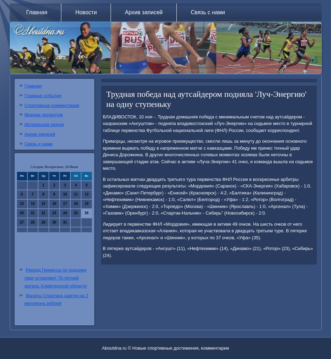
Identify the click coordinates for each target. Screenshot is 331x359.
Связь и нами (39, 144)
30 (54, 222)
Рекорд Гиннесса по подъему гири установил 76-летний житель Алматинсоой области (56, 278)
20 (22, 213)
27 (22, 222)
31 (65, 222)
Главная (36, 12)
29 (43, 222)
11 (76, 194)
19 (86, 204)
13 (22, 204)
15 (43, 204)
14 (33, 204)
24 (65, 213)
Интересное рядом (44, 124)
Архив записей (144, 12)
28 (33, 222)
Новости (86, 12)
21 (33, 213)
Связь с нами (208, 12)
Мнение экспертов (44, 114)
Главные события (43, 95)
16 (54, 204)
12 (86, 194)
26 (86, 213)
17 (65, 204)
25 (76, 213)
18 (76, 204)
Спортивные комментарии (52, 105)
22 (43, 213)
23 (54, 213)
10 (65, 194)
